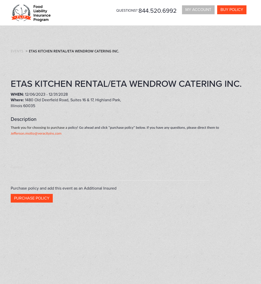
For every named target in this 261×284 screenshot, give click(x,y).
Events (17, 51)
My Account (198, 9)
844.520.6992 (157, 11)
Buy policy (231, 9)
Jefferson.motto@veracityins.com (36, 133)
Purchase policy (31, 198)
